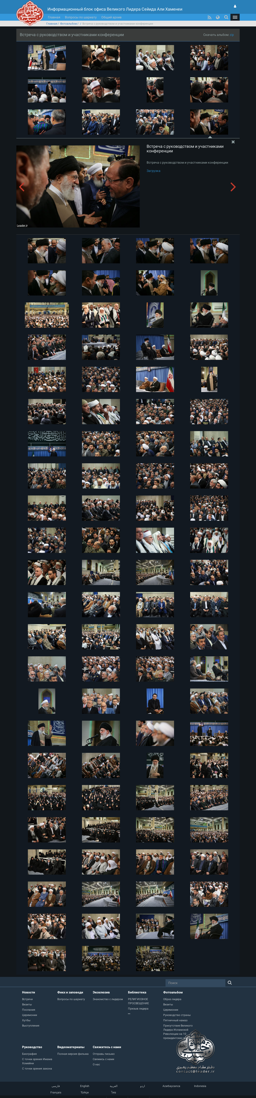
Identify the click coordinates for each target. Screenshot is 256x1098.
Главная (54, 17)
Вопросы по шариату (81, 17)
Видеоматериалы (70, 1047)
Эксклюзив (101, 992)
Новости (28, 992)
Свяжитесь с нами (107, 1047)
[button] (235, 17)
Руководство (32, 1047)
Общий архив (111, 17)
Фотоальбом (68, 23)
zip (232, 35)
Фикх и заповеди (70, 992)
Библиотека (137, 992)
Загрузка (153, 171)
